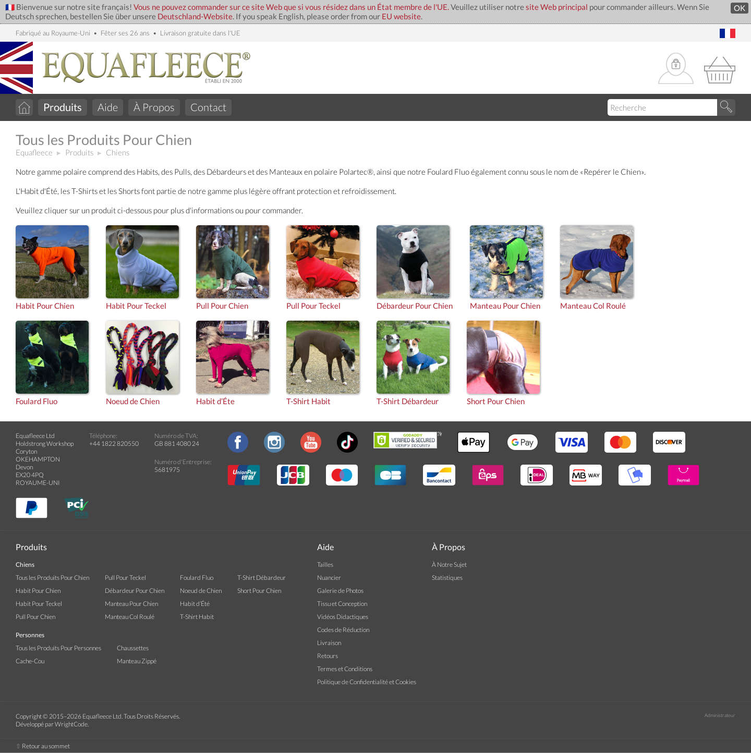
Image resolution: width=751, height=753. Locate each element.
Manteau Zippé (136, 661)
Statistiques (447, 577)
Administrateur (720, 715)
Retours (327, 656)
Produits (79, 152)
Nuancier (329, 577)
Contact (208, 107)
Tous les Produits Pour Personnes (58, 648)
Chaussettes (133, 648)
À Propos (154, 107)
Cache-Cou (30, 661)
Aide (108, 107)
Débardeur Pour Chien (415, 305)
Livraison (329, 643)
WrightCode (71, 724)
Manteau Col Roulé (593, 305)
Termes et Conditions (344, 669)
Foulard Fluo (36, 401)
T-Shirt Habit (308, 401)
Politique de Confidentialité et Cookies (366, 682)
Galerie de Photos (340, 590)
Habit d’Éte (215, 401)
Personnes (30, 635)
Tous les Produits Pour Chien (52, 577)
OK (739, 8)
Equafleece (34, 152)
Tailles (325, 564)
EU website (401, 16)
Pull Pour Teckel (313, 305)
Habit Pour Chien (45, 305)
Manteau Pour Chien (505, 305)
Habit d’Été (195, 604)
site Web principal (557, 7)
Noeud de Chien (133, 401)
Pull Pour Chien (222, 305)
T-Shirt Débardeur (408, 401)
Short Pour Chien (496, 401)
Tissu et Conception (342, 604)
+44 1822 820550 (114, 443)
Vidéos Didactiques (342, 617)
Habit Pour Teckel (136, 305)
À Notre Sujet (449, 564)
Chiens (117, 152)
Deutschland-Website (195, 16)
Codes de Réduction (343, 630)
